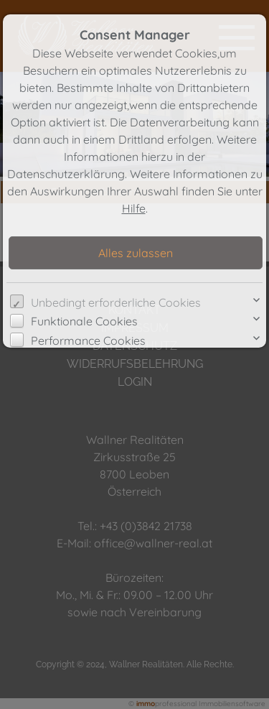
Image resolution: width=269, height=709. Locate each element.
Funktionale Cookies (84, 321)
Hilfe (134, 208)
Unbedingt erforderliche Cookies (116, 302)
